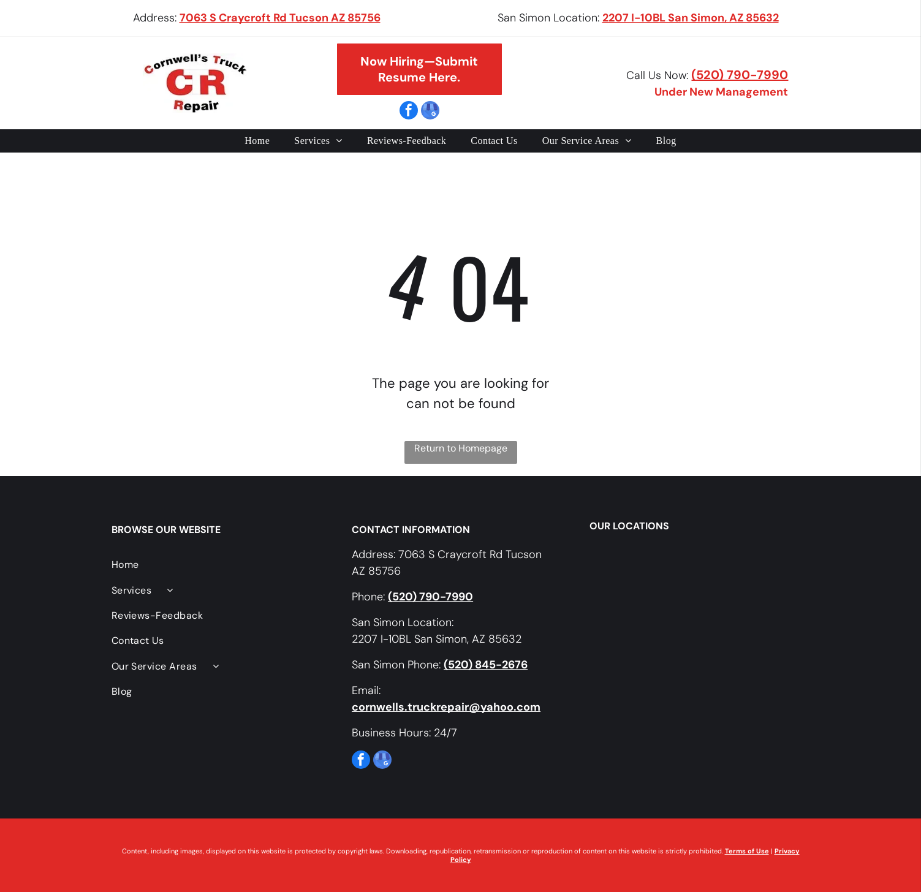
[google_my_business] (430, 112)
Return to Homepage (460, 448)
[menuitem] (257, 141)
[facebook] (409, 112)
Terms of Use (747, 851)
